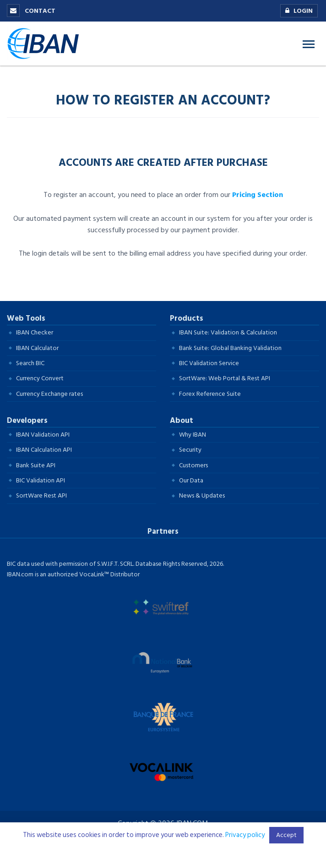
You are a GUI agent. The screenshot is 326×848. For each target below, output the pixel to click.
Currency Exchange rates (49, 393)
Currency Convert (40, 378)
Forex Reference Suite (210, 393)
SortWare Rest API (41, 495)
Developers (27, 420)
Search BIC (30, 363)
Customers (193, 465)
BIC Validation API (40, 480)
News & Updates (202, 495)
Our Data (191, 480)
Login (297, 11)
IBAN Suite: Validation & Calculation (228, 332)
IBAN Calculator (37, 348)
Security (190, 449)
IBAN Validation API (43, 434)
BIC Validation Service (209, 363)
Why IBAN (192, 434)
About (181, 420)
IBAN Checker (34, 332)
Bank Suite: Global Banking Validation (230, 348)
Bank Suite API (35, 465)
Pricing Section (257, 195)
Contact (31, 10)
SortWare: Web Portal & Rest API (224, 378)
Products (186, 318)
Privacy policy (245, 835)
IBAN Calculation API (44, 449)
